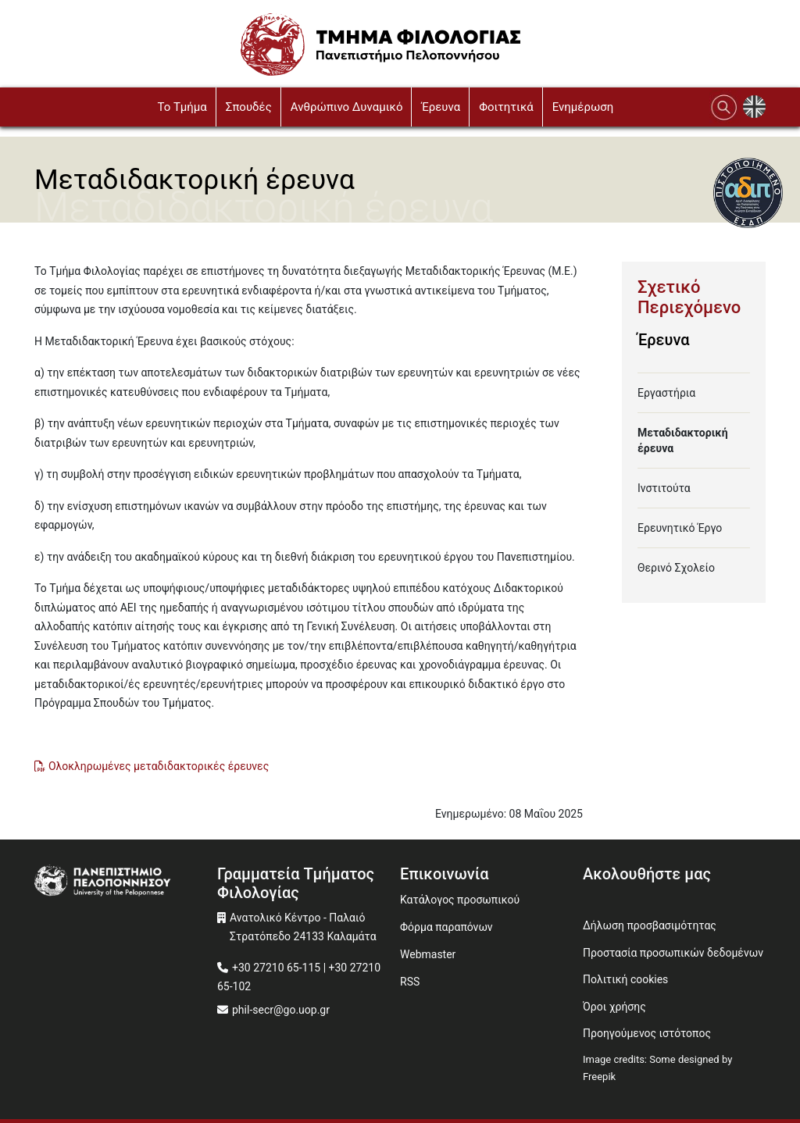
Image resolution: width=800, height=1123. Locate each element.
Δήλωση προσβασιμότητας (649, 925)
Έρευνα (440, 107)
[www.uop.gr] (125, 882)
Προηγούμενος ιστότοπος (647, 1033)
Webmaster (427, 954)
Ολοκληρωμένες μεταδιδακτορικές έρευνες (158, 766)
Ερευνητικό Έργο (680, 528)
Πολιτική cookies (625, 979)
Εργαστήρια (666, 393)
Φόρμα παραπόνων (446, 927)
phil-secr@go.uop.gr (281, 1010)
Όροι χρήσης (614, 1006)
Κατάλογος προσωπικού (460, 899)
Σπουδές (249, 107)
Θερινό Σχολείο (676, 568)
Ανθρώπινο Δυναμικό (347, 107)
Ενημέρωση (583, 107)
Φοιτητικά (506, 107)
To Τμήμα (181, 107)
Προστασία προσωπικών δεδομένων (673, 953)
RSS (410, 981)
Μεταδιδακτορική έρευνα (683, 440)
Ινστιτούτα (664, 488)
